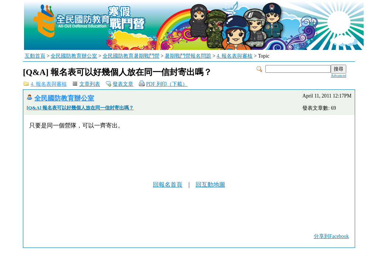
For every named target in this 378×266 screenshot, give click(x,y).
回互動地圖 (210, 184)
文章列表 (89, 84)
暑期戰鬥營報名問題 (188, 56)
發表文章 (123, 84)
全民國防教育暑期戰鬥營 (131, 56)
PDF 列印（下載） (167, 84)
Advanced (338, 76)
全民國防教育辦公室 (74, 56)
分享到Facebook (331, 236)
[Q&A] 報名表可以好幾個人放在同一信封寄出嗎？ (80, 107)
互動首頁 (35, 56)
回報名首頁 (167, 184)
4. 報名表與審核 (235, 56)
